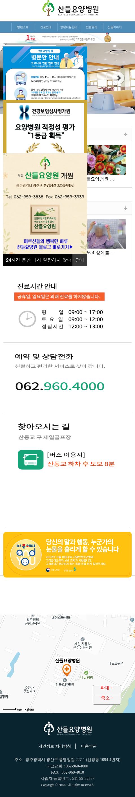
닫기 (79, 260)
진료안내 (46, 27)
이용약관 (89, 746)
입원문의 (91, 27)
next (118, 78)
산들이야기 (115, 27)
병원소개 (22, 27)
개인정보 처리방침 (54, 746)
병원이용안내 (68, 27)
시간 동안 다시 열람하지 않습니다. (44, 260)
